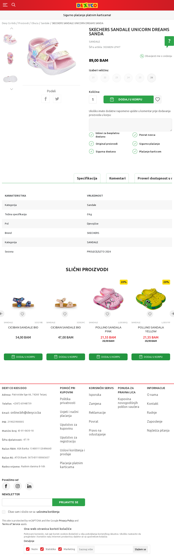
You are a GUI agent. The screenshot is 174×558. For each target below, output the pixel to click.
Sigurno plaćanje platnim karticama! (87, 15)
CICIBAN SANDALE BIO (23, 327)
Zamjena (95, 403)
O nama (152, 394)
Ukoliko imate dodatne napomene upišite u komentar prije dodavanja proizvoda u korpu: (130, 113)
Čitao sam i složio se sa (33, 511)
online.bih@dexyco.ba (25, 412)
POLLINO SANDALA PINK (108, 329)
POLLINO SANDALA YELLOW (151, 329)
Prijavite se (68, 502)
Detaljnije (29, 541)
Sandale (45, 23)
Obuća (34, 23)
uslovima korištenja (48, 511)
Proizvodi (23, 23)
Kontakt (152, 403)
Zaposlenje (154, 421)
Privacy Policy (66, 520)
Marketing (69, 549)
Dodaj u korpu (130, 99)
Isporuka (95, 394)
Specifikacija (18, 178)
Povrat (93, 421)
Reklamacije (97, 412)
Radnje (152, 412)
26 (152, 77)
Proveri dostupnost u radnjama (93, 178)
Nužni (34, 549)
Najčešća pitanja (158, 430)
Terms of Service (11, 524)
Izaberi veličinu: (99, 70)
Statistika (51, 549)
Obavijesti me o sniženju (158, 56)
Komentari (48, 178)
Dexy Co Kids (9, 23)
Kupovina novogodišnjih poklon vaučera (128, 402)
